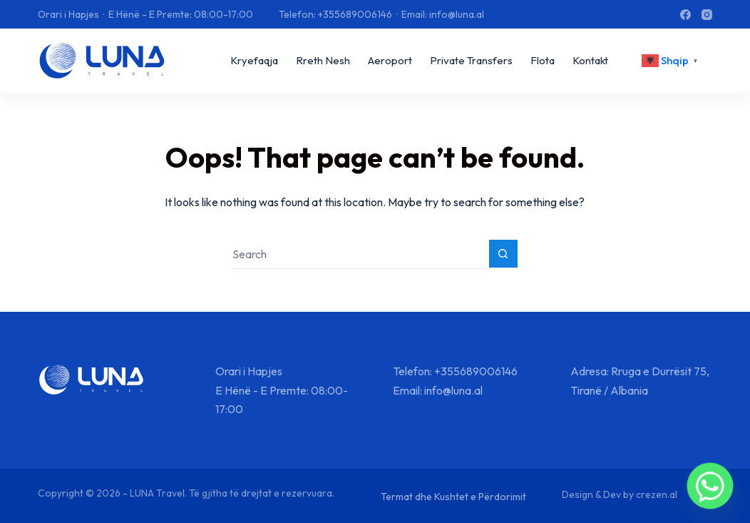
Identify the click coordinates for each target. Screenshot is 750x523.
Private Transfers (471, 60)
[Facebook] (685, 14)
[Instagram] (707, 14)
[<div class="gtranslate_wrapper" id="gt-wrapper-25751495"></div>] (671, 61)
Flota (542, 60)
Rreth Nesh (323, 60)
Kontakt (590, 60)
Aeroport (390, 60)
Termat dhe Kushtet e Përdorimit (453, 496)
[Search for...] (360, 254)
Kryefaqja (254, 60)
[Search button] (503, 254)
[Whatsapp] (710, 486)
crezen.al (656, 494)
